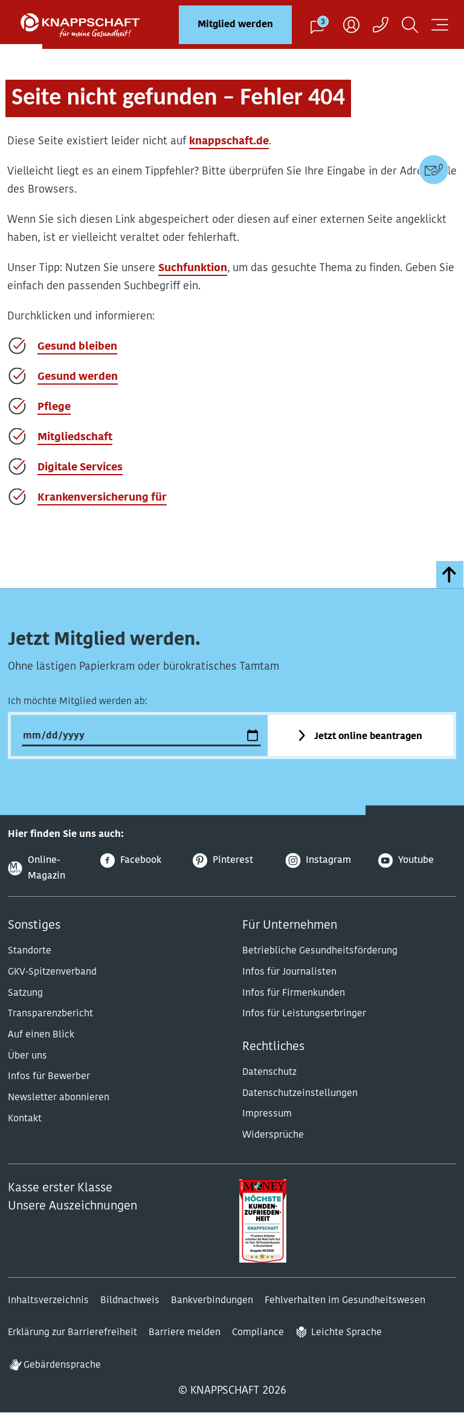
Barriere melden (185, 1333)
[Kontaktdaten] (434, 170)
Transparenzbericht (50, 1014)
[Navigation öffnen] (439, 24)
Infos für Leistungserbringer (304, 1014)
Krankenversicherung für (102, 498)
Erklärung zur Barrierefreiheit (72, 1333)
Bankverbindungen (212, 1301)
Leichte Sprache (346, 1333)
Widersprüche (273, 1135)
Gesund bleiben (77, 347)
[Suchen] (410, 24)
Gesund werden (77, 377)
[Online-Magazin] (47, 869)
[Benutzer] (351, 24)
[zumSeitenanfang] (449, 574)
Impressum (267, 1114)
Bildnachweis (130, 1301)
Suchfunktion (192, 268)
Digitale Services (80, 467)
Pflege (54, 407)
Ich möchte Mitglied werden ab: (77, 701)
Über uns (27, 1056)
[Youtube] (417, 861)
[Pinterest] (232, 861)
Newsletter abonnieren (58, 1098)
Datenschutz (269, 1072)
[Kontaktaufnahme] (380, 24)
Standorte (29, 951)
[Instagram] (325, 861)
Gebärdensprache (62, 1365)
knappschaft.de (229, 141)
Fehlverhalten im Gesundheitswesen (345, 1301)
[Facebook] (139, 861)
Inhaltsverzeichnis (48, 1301)
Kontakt (25, 1119)
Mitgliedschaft (74, 437)
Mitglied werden (235, 25)
